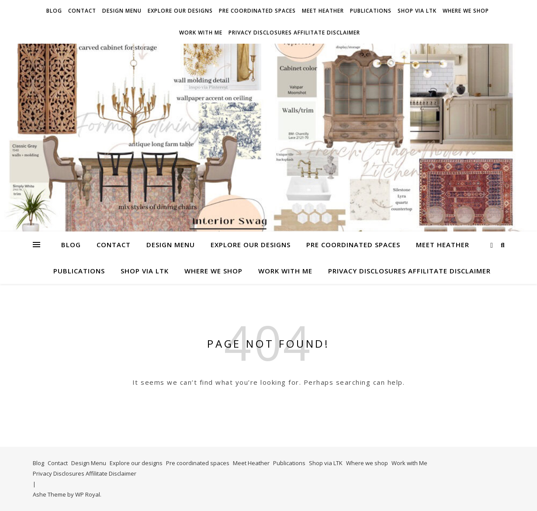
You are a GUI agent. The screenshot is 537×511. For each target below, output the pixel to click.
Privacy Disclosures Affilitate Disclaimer (294, 32)
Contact (82, 10)
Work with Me (200, 32)
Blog (54, 10)
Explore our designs (180, 10)
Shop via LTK (417, 10)
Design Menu (122, 10)
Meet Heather (323, 10)
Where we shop (466, 10)
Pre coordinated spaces (257, 10)
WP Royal (87, 494)
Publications (370, 10)
